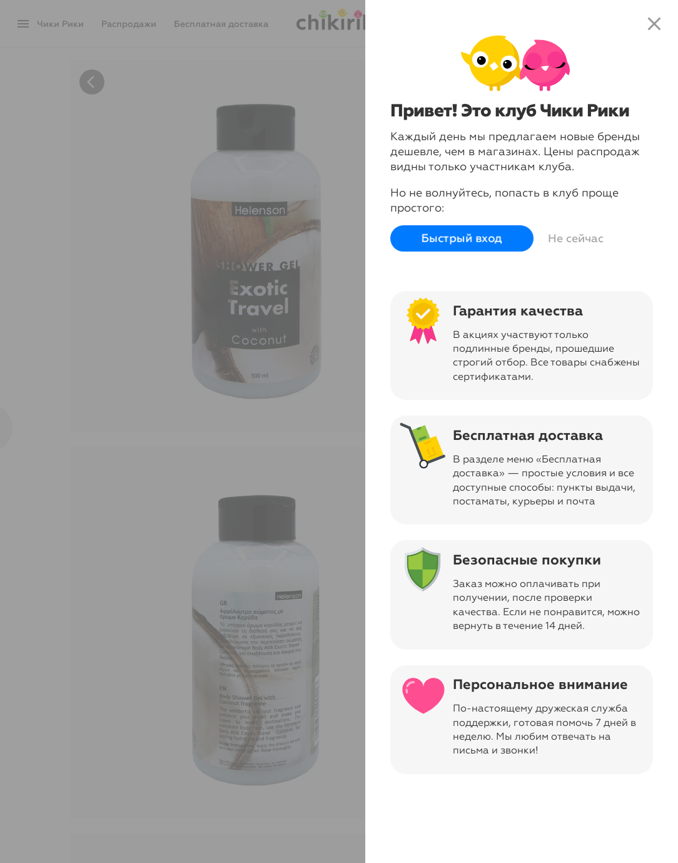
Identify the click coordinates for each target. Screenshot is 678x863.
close (654, 24)
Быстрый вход (462, 238)
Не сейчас (576, 238)
